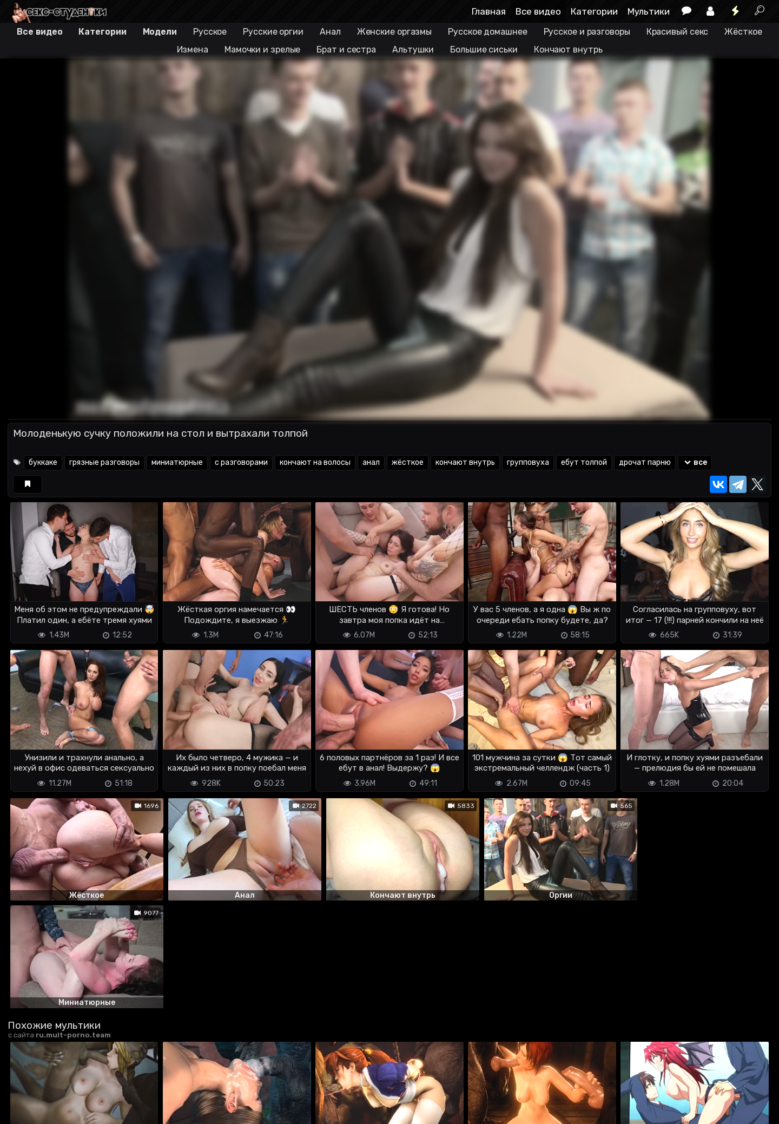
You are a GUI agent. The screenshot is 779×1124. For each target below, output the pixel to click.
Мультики (649, 11)
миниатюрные (177, 462)
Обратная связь (120, 1109)
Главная (489, 11)
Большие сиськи (484, 49)
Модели (160, 32)
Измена (192, 49)
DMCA (25, 1109)
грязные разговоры (104, 462)
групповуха (528, 462)
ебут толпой (584, 462)
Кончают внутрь (568, 49)
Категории (594, 11)
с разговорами (241, 462)
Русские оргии (273, 32)
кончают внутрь (465, 462)
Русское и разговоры (587, 32)
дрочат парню (645, 462)
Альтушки (413, 49)
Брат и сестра (346, 49)
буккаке (43, 462)
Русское (210, 32)
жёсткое (408, 462)
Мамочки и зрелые (262, 49)
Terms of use (63, 1109)
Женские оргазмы (394, 32)
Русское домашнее (487, 32)
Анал (330, 32)
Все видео (538, 11)
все (695, 462)
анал (371, 462)
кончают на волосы (315, 462)
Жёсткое (743, 32)
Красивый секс (677, 32)
